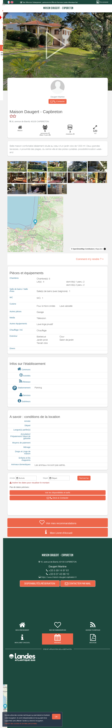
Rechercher (86, 478)
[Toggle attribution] (107, 249)
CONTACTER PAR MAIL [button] (80, 583)
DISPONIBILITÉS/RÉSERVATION (42, 583)
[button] (60, 101)
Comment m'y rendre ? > (92, 259)
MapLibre (101, 249)
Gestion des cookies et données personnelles (21, 723)
